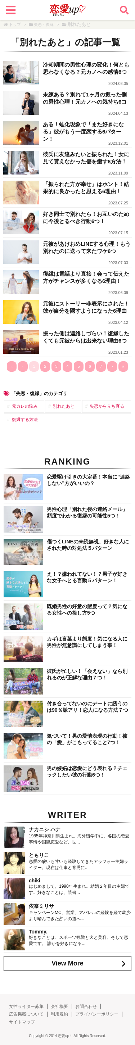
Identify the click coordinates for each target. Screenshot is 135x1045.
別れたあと (64, 406)
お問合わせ (86, 1006)
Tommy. (38, 932)
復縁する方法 (25, 419)
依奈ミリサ (41, 906)
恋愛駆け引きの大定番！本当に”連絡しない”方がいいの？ (88, 480)
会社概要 (59, 1006)
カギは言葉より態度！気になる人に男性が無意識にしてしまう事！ (87, 642)
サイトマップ (22, 1021)
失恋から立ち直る (107, 406)
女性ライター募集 (26, 1006)
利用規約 (59, 1014)
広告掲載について (26, 1014)
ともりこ (39, 855)
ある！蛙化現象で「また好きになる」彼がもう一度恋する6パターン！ (83, 131)
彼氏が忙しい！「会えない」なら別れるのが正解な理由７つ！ (87, 674)
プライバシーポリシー (96, 1014)
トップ (15, 24)
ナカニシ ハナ (44, 829)
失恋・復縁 (44, 24)
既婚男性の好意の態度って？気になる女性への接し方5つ (87, 609)
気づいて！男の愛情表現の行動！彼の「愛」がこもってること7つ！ (87, 739)
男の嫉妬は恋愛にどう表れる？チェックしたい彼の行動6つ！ (87, 771)
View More (67, 963)
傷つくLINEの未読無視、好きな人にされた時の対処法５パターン (88, 545)
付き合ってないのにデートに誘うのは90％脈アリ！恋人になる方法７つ (87, 707)
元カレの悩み (25, 406)
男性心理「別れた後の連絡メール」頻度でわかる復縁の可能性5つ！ (87, 512)
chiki (34, 880)
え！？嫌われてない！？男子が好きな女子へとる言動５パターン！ (87, 577)
